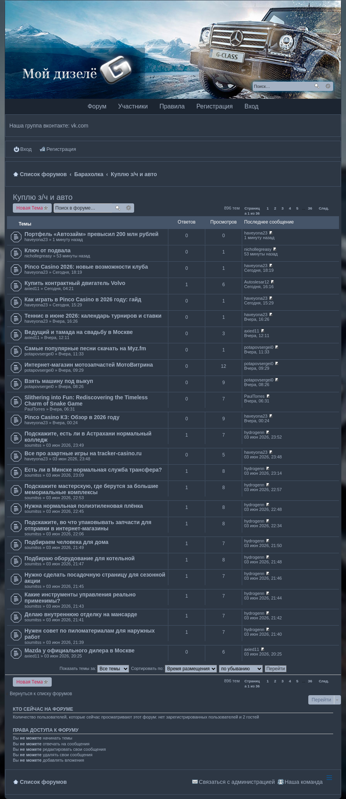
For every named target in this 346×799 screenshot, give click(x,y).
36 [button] (310, 208)
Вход (252, 106)
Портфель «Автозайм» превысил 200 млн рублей (91, 234)
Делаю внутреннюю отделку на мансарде (80, 614)
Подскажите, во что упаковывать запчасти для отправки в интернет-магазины (87, 525)
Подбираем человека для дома (66, 542)
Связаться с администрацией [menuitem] (237, 782)
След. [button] (324, 208)
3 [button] (282, 208)
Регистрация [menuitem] (61, 149)
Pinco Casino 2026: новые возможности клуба (86, 267)
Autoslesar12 (256, 282)
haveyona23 (36, 239)
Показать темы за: (94, 668)
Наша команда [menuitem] (304, 782)
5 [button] (297, 208)
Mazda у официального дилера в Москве (79, 650)
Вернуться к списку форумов (41, 693)
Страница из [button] (252, 209)
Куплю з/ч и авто (43, 197)
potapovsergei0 (39, 353)
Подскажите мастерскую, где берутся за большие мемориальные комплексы (91, 489)
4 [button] (290, 208)
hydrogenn (254, 432)
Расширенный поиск (328, 86)
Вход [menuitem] (25, 149)
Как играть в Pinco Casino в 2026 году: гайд (82, 299)
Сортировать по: (174, 668)
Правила (172, 106)
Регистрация (214, 106)
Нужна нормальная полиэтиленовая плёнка (83, 506)
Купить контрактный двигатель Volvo (74, 283)
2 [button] (275, 208)
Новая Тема (29, 208)
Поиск (317, 86)
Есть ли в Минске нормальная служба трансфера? (93, 470)
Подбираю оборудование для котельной (79, 558)
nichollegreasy (38, 256)
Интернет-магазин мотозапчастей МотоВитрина (88, 365)
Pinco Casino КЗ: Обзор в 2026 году (71, 417)
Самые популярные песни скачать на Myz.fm (85, 348)
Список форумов (43, 782)
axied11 (32, 288)
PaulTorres (34, 409)
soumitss (32, 445)
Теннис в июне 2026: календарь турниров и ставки (92, 316)
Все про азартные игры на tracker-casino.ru (83, 453)
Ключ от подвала (47, 250)
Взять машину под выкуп (58, 381)
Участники (133, 106)
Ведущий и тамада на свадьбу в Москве (78, 332)
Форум (97, 106)
